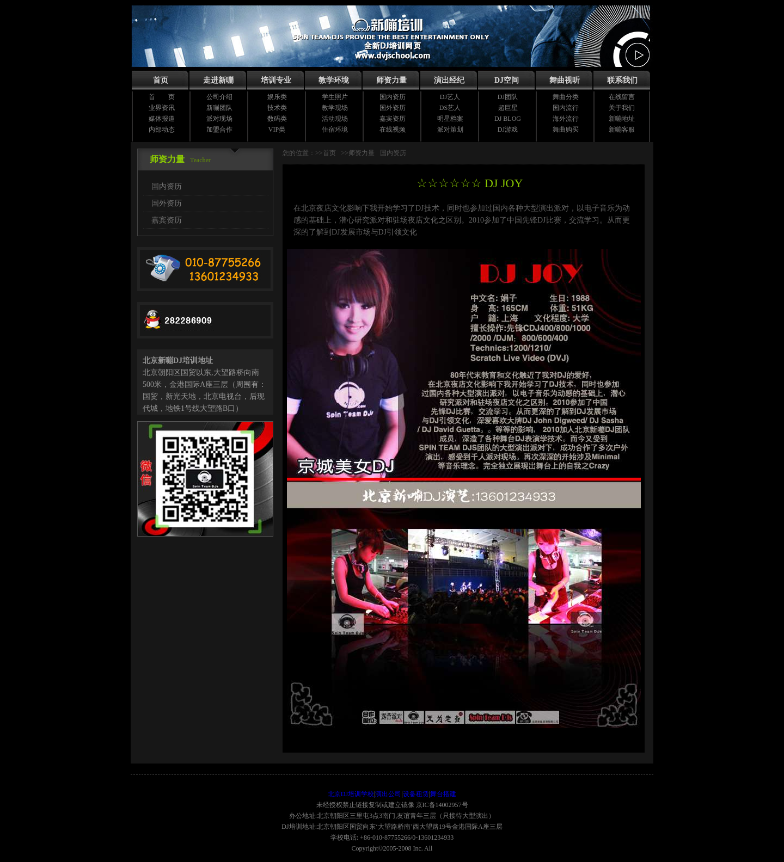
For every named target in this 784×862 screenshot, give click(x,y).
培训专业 (276, 80)
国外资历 (392, 108)
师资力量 (391, 80)
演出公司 (388, 794)
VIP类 (276, 129)
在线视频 (392, 129)
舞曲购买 (566, 129)
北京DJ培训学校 (351, 794)
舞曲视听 (564, 80)
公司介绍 (219, 97)
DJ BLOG (507, 118)
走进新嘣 (218, 80)
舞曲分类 (566, 97)
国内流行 (566, 108)
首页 (160, 80)
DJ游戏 (508, 129)
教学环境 (333, 80)
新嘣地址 (622, 118)
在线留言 (622, 97)
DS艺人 (450, 108)
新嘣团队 (219, 108)
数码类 (277, 118)
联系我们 (622, 80)
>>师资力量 (358, 153)
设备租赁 (416, 794)
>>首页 (325, 153)
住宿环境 (335, 129)
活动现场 (335, 118)
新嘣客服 (622, 129)
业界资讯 (162, 108)
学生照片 (335, 97)
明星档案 (450, 118)
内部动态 (162, 129)
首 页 (162, 97)
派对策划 (450, 129)
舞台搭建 (443, 794)
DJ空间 (506, 80)
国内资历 (392, 97)
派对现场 (219, 118)
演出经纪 (449, 80)
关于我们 (622, 108)
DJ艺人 (450, 97)
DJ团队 (508, 97)
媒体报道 (162, 118)
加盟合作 (219, 129)
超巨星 (508, 108)
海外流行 (566, 118)
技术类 (277, 108)
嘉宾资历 (392, 118)
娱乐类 (277, 97)
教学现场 (335, 108)
